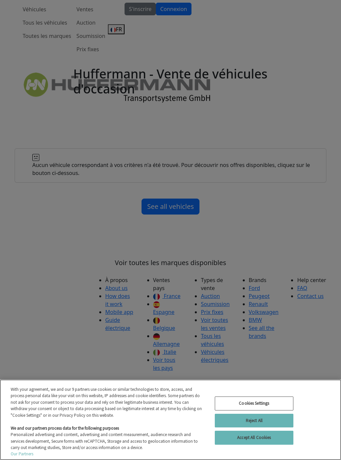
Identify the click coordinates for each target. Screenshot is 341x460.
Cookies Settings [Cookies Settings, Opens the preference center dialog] (254, 403)
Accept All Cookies (254, 437)
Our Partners (22, 454)
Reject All (254, 420)
